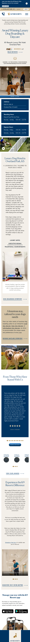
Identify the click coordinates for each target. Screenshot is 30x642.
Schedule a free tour (10, 542)
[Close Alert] (26, 4)
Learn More (5, 6)
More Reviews (15, 444)
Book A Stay (15, 96)
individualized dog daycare (11, 328)
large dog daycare (17, 326)
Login (26, 9)
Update (18, 9)
